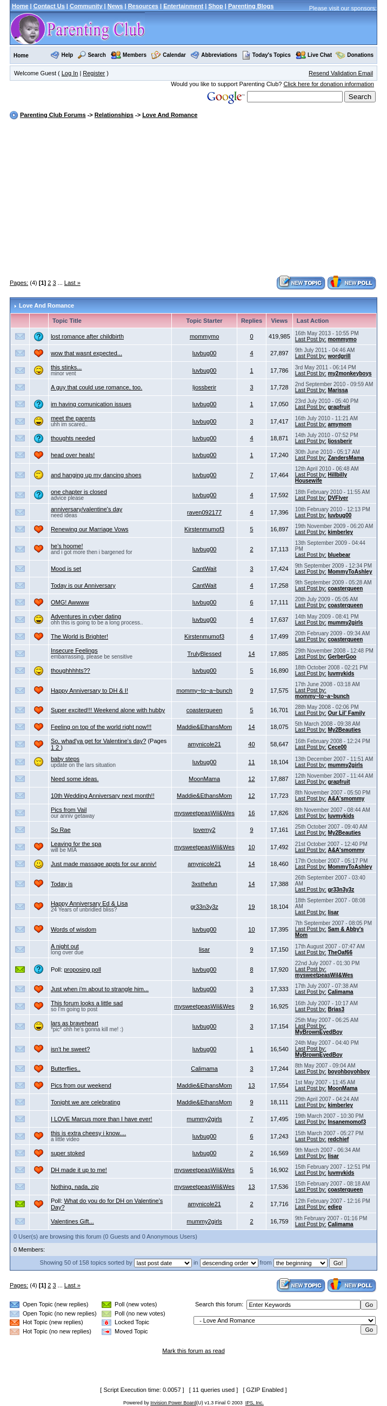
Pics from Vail (68, 809)
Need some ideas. (75, 779)
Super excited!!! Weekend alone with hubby (108, 710)
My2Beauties (344, 730)
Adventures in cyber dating (86, 616)
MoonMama (204, 779)
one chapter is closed (79, 492)
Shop (215, 6)
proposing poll (82, 969)
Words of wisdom (73, 929)
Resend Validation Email (341, 73)
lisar (333, 912)
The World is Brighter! (79, 636)
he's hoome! (67, 546)
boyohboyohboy (349, 1072)
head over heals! (73, 455)
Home (20, 6)
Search (96, 55)
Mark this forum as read (193, 1351)
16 (251, 813)
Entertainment (183, 6)
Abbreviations (219, 55)
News (115, 6)
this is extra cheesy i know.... (88, 1133)
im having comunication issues (91, 404)
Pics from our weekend (81, 1085)
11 (251, 762)
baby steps (65, 759)
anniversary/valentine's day (86, 509)
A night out (65, 946)
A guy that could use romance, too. (96, 387)
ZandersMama (346, 458)
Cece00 (337, 747)
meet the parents (73, 418)
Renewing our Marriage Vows (90, 529)
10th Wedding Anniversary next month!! (103, 795)
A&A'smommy (346, 799)
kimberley (340, 532)
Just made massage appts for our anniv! (104, 864)
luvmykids (341, 673)
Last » (72, 282)
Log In (70, 73)
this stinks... (66, 367)
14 (251, 653)
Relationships (114, 115)
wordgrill (339, 356)
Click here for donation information (328, 84)
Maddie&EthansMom (204, 727)
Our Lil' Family (346, 713)
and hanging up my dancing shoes (96, 475)
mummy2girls (345, 623)
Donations (360, 55)
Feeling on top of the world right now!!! (101, 727)
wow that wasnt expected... (86, 353)
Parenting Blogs (250, 6)
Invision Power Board (173, 1402)
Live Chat (320, 55)
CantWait (204, 568)
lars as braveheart (74, 1023)
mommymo (204, 336)
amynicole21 (204, 744)
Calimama (340, 992)
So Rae (61, 829)
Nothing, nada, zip (75, 1186)
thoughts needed (73, 438)
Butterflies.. (66, 1068)
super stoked (68, 1153)
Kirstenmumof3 (204, 529)
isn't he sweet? (70, 1049)
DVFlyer (338, 498)
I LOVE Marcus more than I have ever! (101, 1119)
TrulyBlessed (204, 653)
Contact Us (49, 6)
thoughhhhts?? (70, 670)
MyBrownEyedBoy (319, 1032)
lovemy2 (205, 829)
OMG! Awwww (70, 602)
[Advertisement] (198, 199)
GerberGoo (342, 657)
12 (251, 779)
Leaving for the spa (76, 844)
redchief (338, 1139)
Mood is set (66, 568)
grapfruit (339, 407)
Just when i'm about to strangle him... (100, 989)
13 (251, 1085)
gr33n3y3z (341, 890)
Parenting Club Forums (53, 115)
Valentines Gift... (72, 1221)
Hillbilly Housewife (321, 478)
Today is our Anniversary (83, 585)
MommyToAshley (350, 572)
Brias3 (336, 1009)
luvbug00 (204, 353)
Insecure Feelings (74, 650)
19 (251, 906)
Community (86, 6)
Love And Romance (169, 115)
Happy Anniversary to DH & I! (89, 690)
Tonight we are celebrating (85, 1102)
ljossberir (204, 387)
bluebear (339, 555)
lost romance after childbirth (87, 336)
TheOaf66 (340, 952)
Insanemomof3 (347, 1122)
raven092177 (204, 512)
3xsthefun (204, 884)
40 (251, 744)
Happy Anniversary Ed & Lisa (89, 903)
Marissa (338, 390)
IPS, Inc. (254, 1402)
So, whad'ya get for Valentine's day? (98, 741)
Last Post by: (310, 339)
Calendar (174, 55)
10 (251, 847)
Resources (143, 6)
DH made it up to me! (79, 1170)
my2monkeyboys (349, 373)
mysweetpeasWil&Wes (204, 813)
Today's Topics (266, 55)
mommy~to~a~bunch (204, 690)
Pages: (19, 282)
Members (134, 55)
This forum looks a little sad (87, 1003)
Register (94, 73)
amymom (339, 424)
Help (68, 55)
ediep (335, 1207)
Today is (61, 884)
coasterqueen (345, 588)
